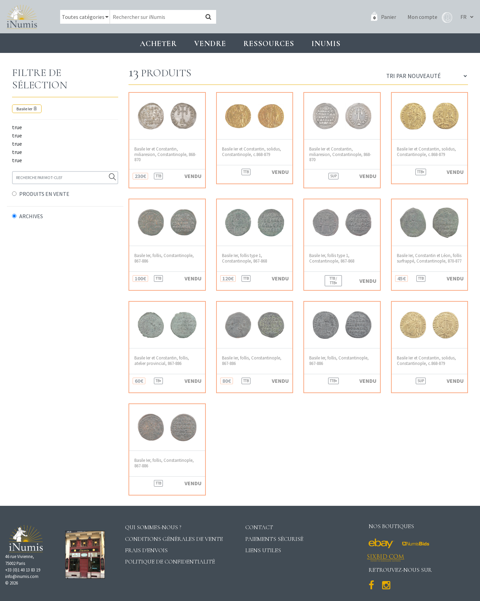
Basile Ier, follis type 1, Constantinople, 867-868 (244, 258)
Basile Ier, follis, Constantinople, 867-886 (164, 258)
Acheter (158, 43)
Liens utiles (263, 550)
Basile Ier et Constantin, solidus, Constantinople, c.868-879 (251, 151)
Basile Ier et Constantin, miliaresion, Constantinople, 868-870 (165, 154)
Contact (259, 527)
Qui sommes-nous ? (153, 527)
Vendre (210, 43)
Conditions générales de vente (174, 539)
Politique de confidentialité (170, 561)
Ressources (268, 43)
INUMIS (326, 43)
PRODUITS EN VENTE (44, 193)
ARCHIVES (31, 216)
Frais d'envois (146, 550)
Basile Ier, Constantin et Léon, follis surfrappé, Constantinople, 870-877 (429, 258)
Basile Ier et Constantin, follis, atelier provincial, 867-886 (161, 360)
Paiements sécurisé (274, 539)
